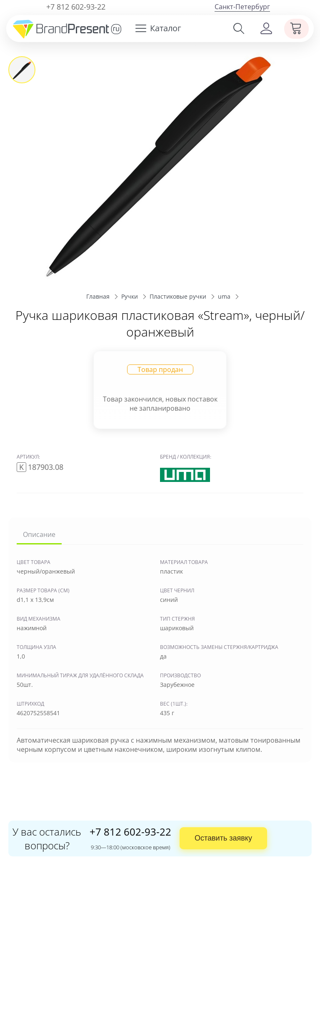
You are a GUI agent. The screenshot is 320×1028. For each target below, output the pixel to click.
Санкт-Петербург (242, 6)
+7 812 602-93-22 (75, 7)
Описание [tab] (39, 534)
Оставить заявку (223, 838)
